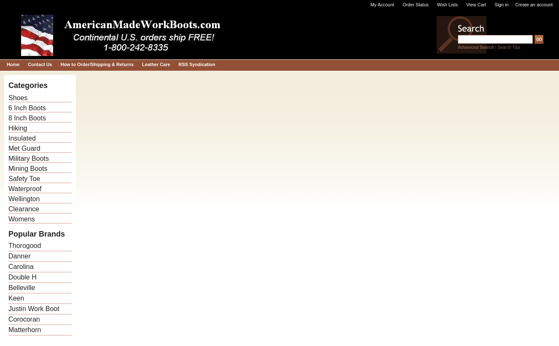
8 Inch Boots (27, 118)
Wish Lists (447, 4)
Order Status (416, 4)
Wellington (24, 198)
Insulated (22, 138)
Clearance (23, 209)
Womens (21, 219)
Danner (19, 256)
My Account (382, 4)
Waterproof (25, 188)
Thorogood (24, 245)
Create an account (534, 4)
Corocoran (24, 319)
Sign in (501, 4)
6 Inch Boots (27, 108)
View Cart (476, 4)
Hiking (17, 128)
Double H (22, 277)
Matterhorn (24, 329)
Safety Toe (24, 178)
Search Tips (508, 47)
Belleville (21, 287)
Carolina (21, 266)
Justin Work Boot (33, 308)
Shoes (17, 97)
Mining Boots (28, 168)
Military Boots (28, 158)
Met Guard (24, 148)
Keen (16, 298)
